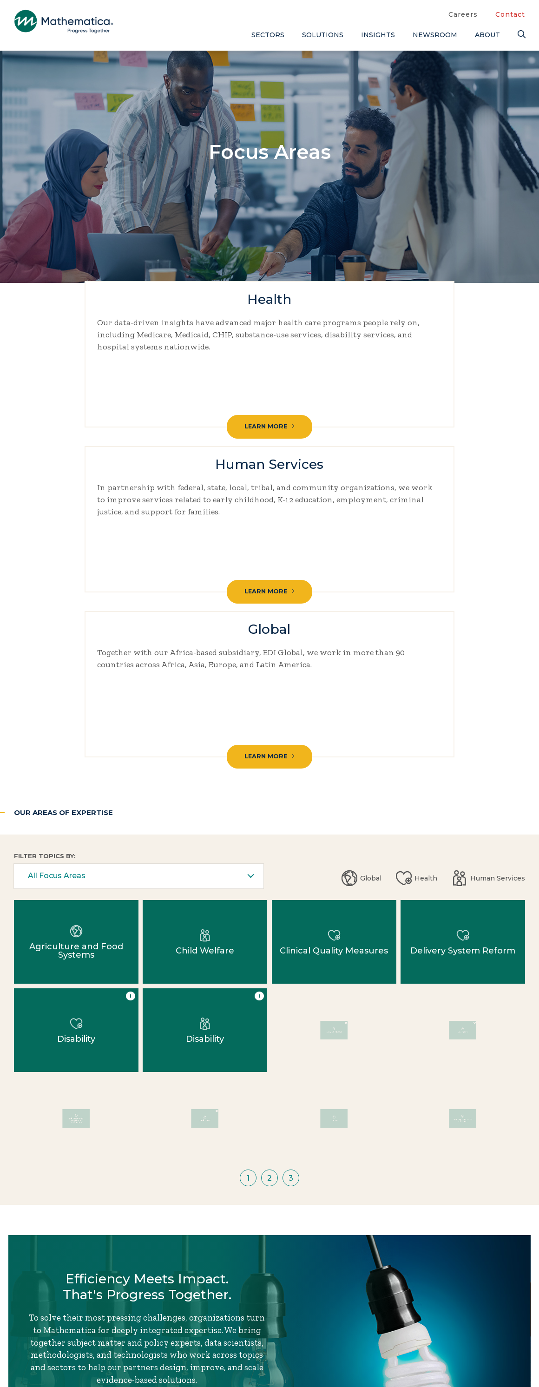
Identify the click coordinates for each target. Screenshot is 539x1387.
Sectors (267, 35)
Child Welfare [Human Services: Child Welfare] (205, 616)
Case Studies (463, 1314)
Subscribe (55, 1358)
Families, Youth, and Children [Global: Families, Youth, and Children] (462, 792)
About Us (309, 1299)
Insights (378, 35)
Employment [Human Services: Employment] (204, 793)
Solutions (322, 35)
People (385, 1345)
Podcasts (456, 1375)
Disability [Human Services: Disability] (205, 704)
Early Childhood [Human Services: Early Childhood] (334, 704)
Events (386, 1329)
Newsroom (435, 35)
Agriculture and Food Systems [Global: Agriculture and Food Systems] (76, 616)
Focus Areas (315, 1314)
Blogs (448, 1299)
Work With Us (151, 1108)
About (487, 35)
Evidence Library (473, 1345)
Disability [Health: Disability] (76, 704)
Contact (510, 14)
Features (455, 1360)
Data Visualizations (478, 1329)
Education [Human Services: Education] (462, 704)
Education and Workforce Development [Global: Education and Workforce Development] (76, 792)
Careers (463, 14)
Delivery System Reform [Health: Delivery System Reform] (462, 616)
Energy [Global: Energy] (334, 793)
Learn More (93, 404)
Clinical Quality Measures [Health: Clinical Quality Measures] (334, 616)
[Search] (521, 34)
